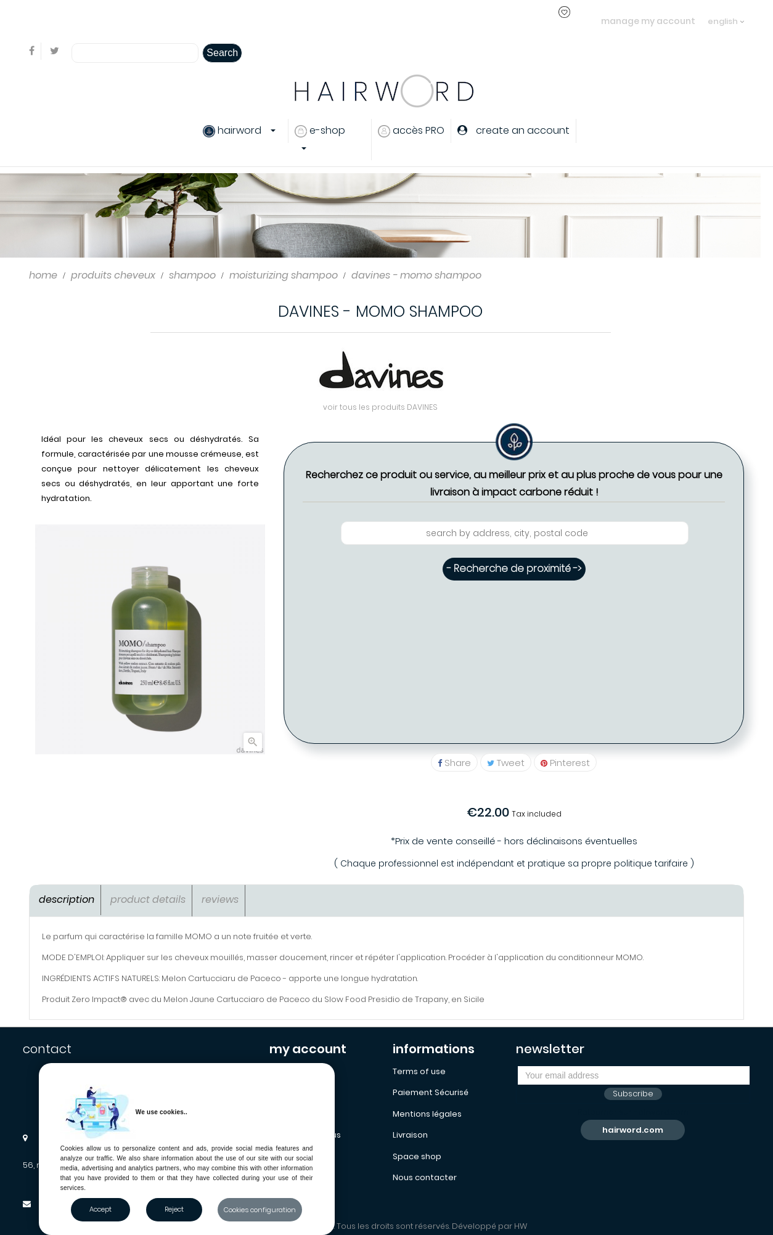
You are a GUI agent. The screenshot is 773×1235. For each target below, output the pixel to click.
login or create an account (194, 20)
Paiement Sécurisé (430, 1092)
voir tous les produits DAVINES (380, 407)
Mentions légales (427, 1114)
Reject (174, 1209)
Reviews (220, 899)
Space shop (417, 1156)
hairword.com (632, 1130)
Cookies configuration (260, 1210)
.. (251, 20)
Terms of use (419, 1071)
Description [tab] (66, 899)
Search (222, 52)
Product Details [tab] (148, 899)
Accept (100, 1209)
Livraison (410, 1135)
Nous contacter (425, 1177)
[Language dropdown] (726, 15)
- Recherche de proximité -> (514, 568)
